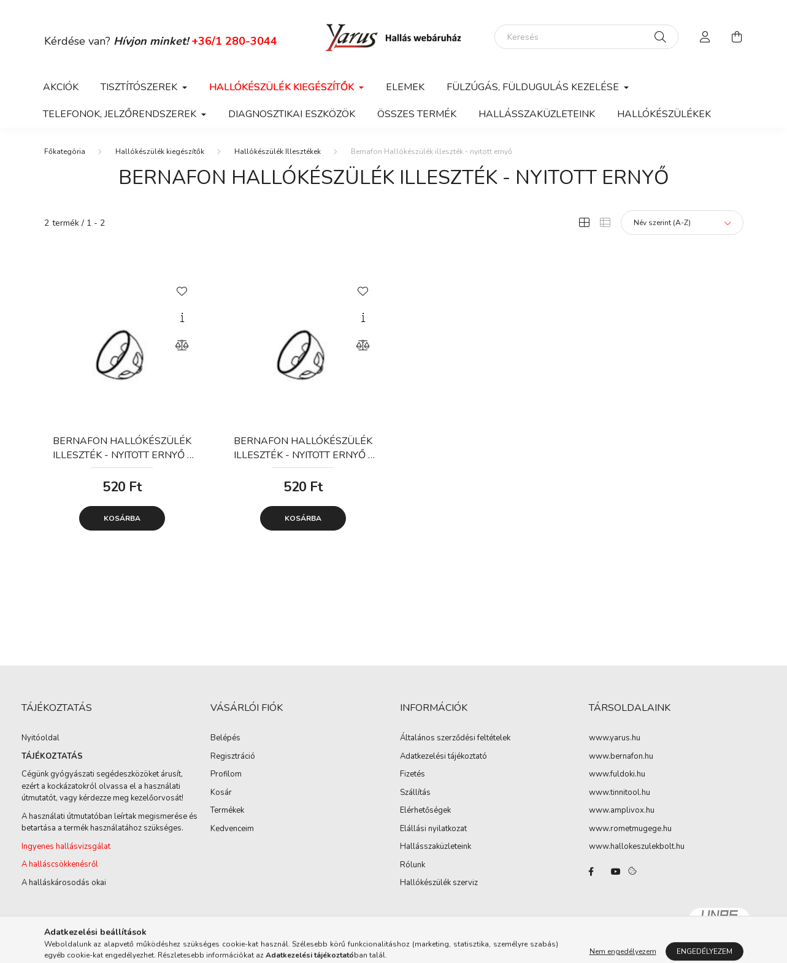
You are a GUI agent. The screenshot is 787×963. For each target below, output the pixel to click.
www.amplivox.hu (622, 811)
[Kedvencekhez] (182, 290)
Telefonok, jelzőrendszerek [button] (121, 114)
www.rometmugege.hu (630, 829)
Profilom (226, 775)
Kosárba (122, 518)
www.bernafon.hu (621, 757)
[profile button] (705, 37)
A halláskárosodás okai (63, 882)
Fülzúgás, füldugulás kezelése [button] (534, 87)
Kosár (221, 793)
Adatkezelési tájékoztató (443, 757)
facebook (591, 871)
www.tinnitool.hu (619, 793)
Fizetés (412, 775)
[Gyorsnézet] (182, 317)
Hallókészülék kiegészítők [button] (282, 87)
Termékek (227, 811)
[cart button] (737, 37)
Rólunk (412, 865)
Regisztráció (232, 757)
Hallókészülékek (664, 114)
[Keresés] (586, 37)
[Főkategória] (64, 151)
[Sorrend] (682, 222)
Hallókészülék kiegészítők (159, 151)
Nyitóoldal (40, 738)
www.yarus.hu (614, 738)
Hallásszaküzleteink (536, 114)
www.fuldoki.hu (617, 775)
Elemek (405, 87)
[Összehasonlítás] (182, 345)
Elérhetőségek (425, 811)
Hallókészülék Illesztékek (277, 151)
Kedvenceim (232, 829)
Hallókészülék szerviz (439, 883)
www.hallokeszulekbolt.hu (637, 847)
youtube (616, 871)
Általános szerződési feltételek (455, 738)
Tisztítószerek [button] (140, 87)
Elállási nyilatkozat (433, 829)
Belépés (225, 738)
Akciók (61, 87)
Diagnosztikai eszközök (291, 114)
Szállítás (415, 793)
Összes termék (416, 114)
